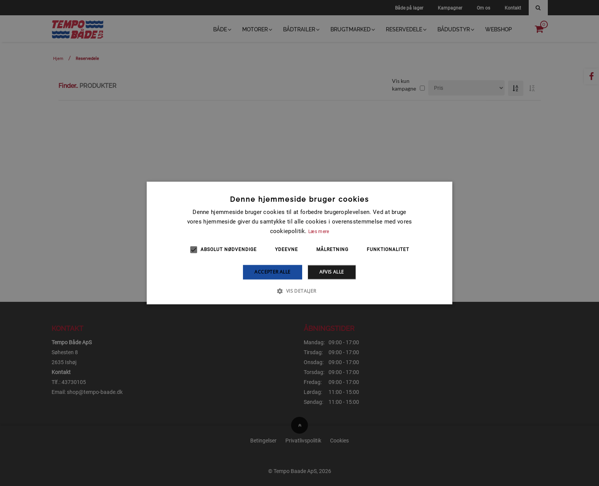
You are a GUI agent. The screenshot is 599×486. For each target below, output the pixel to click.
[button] (299, 291)
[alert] (299, 243)
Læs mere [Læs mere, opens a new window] (318, 231)
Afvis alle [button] (331, 272)
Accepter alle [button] (272, 272)
